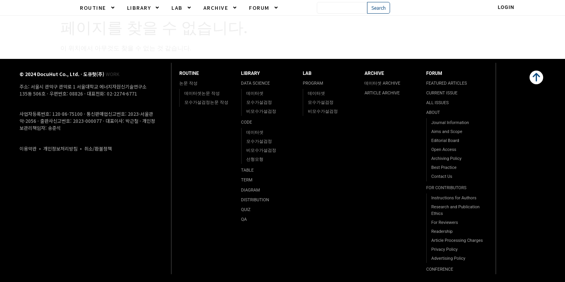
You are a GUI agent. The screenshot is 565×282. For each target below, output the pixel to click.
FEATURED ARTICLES (446, 83)
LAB (181, 8)
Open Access (443, 149)
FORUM (264, 8)
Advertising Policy (448, 258)
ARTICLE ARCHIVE (381, 93)
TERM (246, 180)
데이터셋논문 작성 (202, 93)
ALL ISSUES (437, 102)
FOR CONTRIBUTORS (446, 187)
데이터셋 (254, 93)
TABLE (247, 170)
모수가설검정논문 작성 (206, 102)
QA (244, 219)
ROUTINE (97, 8)
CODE (246, 122)
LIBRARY (143, 8)
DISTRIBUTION (255, 199)
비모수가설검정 (261, 111)
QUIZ (246, 209)
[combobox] (342, 8)
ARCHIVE (220, 8)
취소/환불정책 (98, 148)
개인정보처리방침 (60, 148)
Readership (442, 231)
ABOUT (433, 112)
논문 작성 (188, 83)
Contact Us (441, 176)
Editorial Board (445, 140)
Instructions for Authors (454, 197)
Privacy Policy (444, 249)
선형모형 (254, 159)
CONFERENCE (439, 269)
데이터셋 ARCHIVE (382, 83)
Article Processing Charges (457, 240)
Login (506, 7)
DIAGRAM (250, 190)
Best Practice (444, 167)
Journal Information (450, 122)
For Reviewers (444, 222)
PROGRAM (313, 83)
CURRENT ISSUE (441, 93)
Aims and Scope (446, 131)
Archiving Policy (446, 158)
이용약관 (28, 148)
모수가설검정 (259, 102)
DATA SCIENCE (255, 83)
